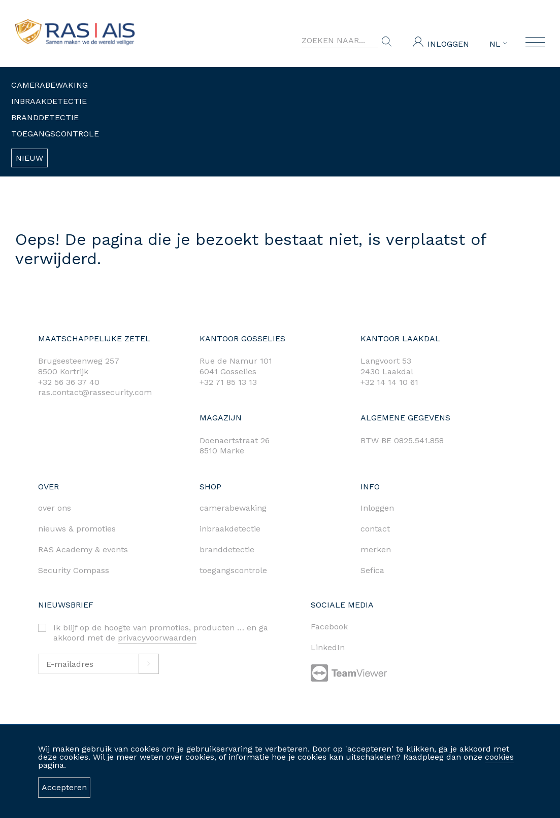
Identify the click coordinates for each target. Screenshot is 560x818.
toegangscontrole (233, 570)
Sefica (372, 570)
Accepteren (64, 787)
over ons (54, 508)
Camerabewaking (49, 85)
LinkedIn (328, 647)
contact (375, 529)
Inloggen (448, 44)
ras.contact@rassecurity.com (95, 392)
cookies (499, 757)
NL (498, 44)
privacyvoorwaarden (157, 638)
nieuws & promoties (77, 529)
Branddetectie (45, 117)
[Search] (340, 40)
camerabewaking (233, 508)
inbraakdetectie (230, 529)
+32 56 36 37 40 (69, 382)
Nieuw (29, 158)
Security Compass (73, 570)
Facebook (329, 626)
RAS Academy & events (83, 549)
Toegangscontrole (55, 133)
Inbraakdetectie (49, 101)
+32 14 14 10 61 (389, 382)
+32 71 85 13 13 (228, 382)
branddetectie (227, 549)
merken (375, 549)
